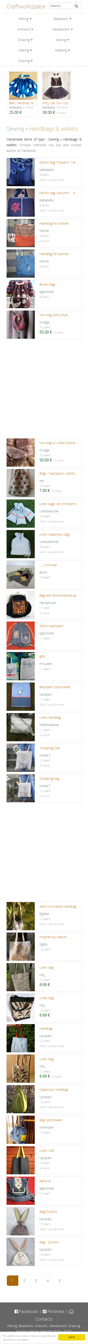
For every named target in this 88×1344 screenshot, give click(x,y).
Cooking (24, 60)
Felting (23, 18)
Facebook (26, 1311)
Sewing (61, 40)
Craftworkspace (26, 6)
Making (24, 50)
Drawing (24, 40)
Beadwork (61, 18)
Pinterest (54, 1311)
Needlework (61, 29)
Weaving (61, 50)
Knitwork (23, 29)
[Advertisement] (44, 390)
